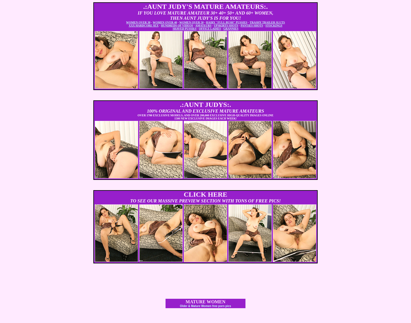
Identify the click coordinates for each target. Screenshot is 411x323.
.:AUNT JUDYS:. (205, 104)
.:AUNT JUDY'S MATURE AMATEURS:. (205, 6)
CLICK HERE (205, 194)
